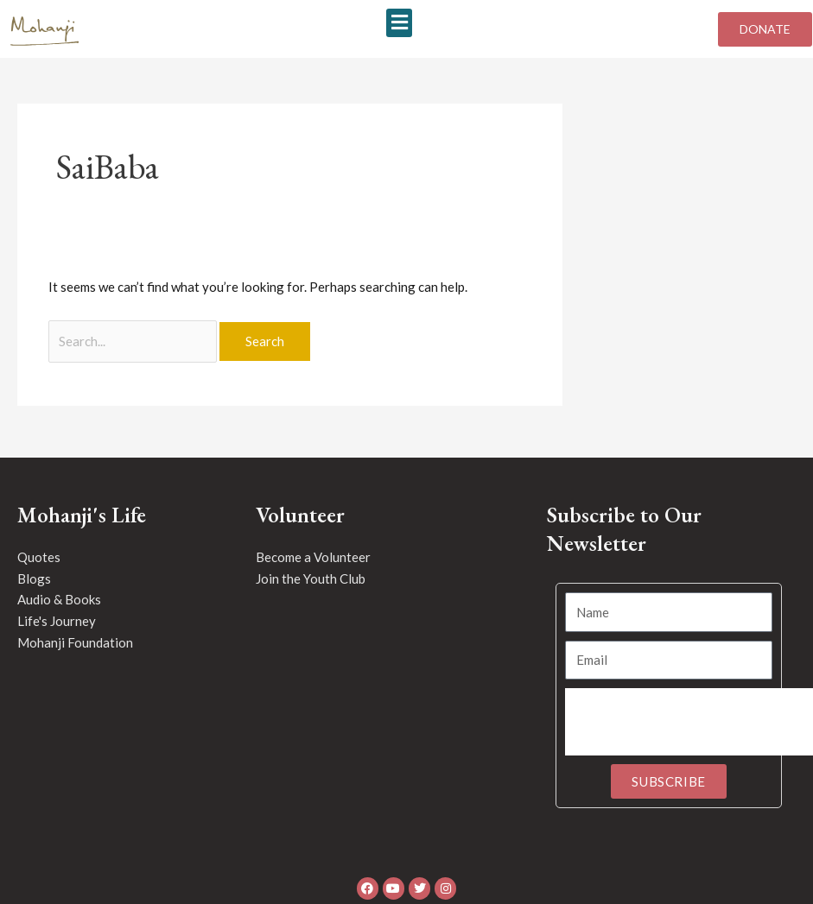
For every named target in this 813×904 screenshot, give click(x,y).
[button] (399, 23)
